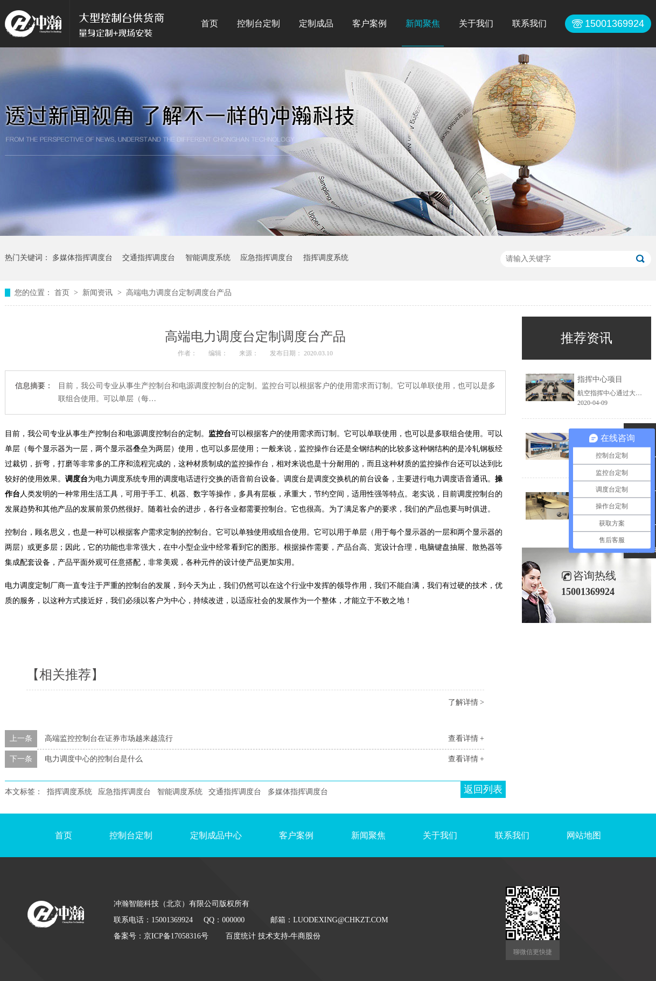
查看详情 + (466, 738)
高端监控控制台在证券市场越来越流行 (109, 738)
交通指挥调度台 (148, 258)
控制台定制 (258, 23)
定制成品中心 (216, 835)
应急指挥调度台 (266, 258)
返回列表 (483, 789)
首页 (209, 23)
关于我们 (476, 23)
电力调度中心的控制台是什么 (94, 759)
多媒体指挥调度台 (82, 258)
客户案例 (369, 23)
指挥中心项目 (600, 379)
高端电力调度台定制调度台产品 (179, 293)
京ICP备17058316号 (176, 936)
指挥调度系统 (325, 258)
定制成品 (316, 23)
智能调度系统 (208, 258)
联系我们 (529, 23)
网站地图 (584, 835)
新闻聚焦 (423, 23)
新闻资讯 (98, 293)
